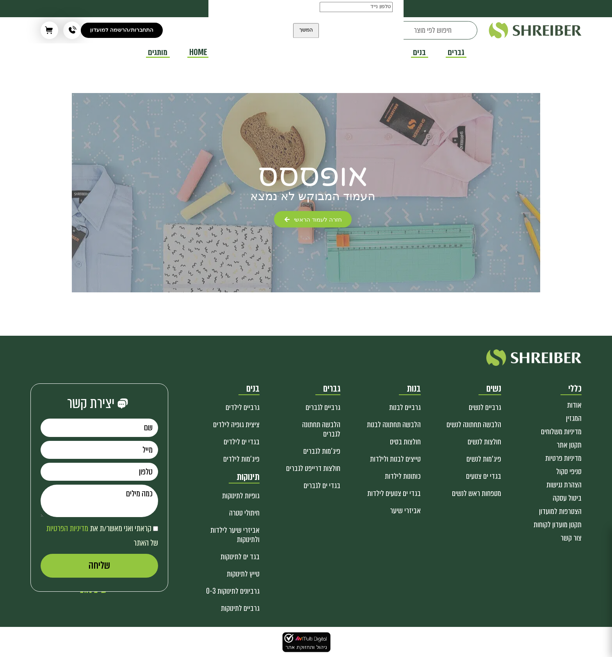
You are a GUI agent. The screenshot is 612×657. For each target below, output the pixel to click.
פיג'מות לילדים (241, 459)
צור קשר (571, 538)
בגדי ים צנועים (483, 476)
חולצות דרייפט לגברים (313, 468)
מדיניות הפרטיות (67, 528)
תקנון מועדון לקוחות (558, 524)
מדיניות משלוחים (561, 431)
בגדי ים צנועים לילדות (394, 493)
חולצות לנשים (484, 442)
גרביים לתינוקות (240, 608)
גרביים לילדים (243, 407)
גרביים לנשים (485, 407)
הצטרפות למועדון (560, 511)
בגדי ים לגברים (322, 485)
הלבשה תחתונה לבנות (394, 424)
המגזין (574, 418)
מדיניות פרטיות (563, 458)
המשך (306, 38)
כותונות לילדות (403, 476)
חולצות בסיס (405, 442)
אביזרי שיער (405, 510)
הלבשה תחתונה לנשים (474, 424)
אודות (574, 405)
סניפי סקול (569, 471)
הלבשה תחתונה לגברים (321, 429)
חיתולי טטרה (244, 513)
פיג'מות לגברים (321, 451)
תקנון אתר (569, 445)
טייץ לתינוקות (243, 574)
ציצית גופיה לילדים (236, 424)
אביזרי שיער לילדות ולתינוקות (235, 535)
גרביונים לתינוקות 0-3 (233, 591)
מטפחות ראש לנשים (476, 493)
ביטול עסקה (567, 498)
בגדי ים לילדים (242, 442)
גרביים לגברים (323, 407)
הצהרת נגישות (564, 485)
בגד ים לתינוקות (240, 556)
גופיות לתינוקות (241, 495)
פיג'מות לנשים (483, 459)
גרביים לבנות (405, 407)
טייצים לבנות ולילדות (395, 459)
